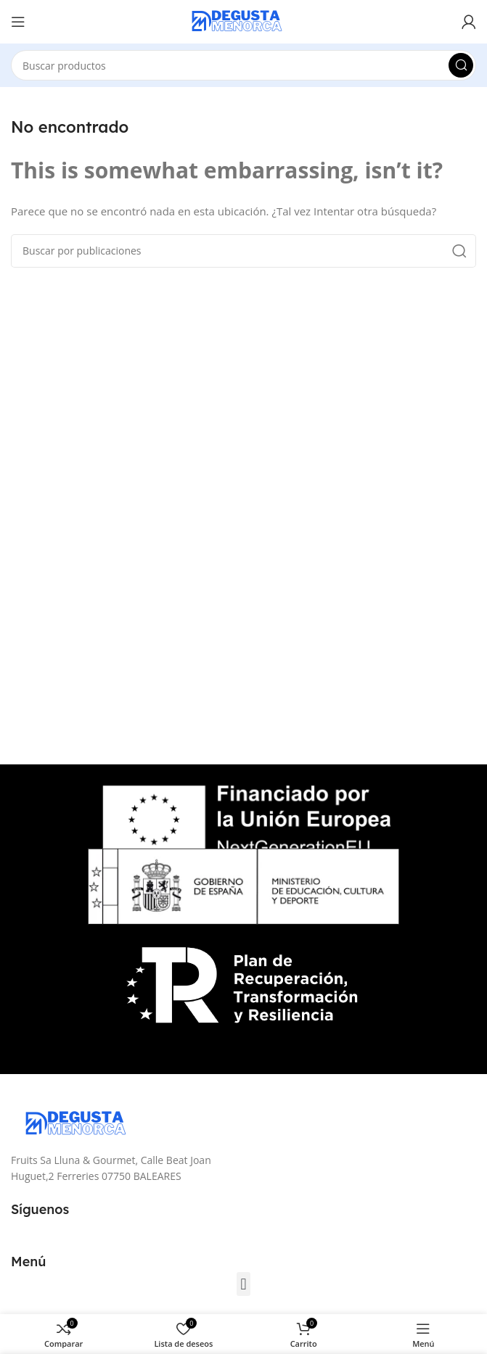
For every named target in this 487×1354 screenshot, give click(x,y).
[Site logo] (244, 20)
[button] (243, 1284)
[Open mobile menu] (18, 21)
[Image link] (83, 1122)
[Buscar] (243, 65)
